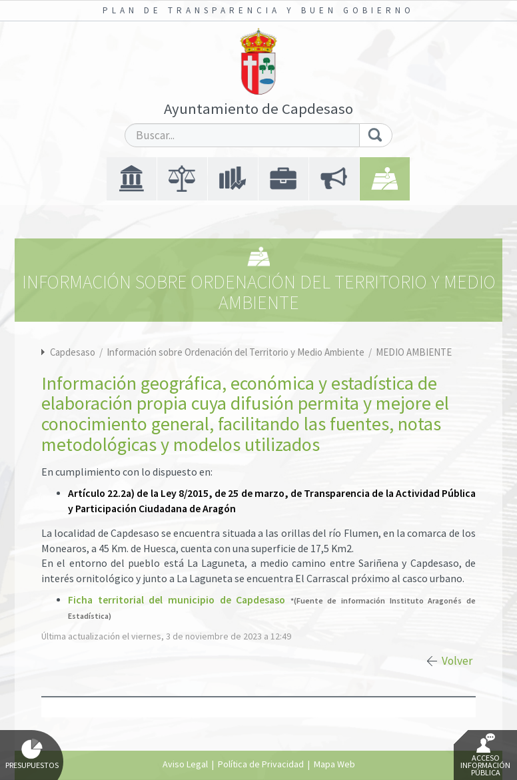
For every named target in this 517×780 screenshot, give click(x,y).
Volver (457, 660)
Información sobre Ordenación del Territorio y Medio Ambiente (236, 352)
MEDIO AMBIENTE (414, 352)
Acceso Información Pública (485, 755)
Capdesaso (72, 352)
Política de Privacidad (261, 764)
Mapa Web (334, 764)
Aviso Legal (185, 764)
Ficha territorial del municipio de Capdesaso (176, 599)
